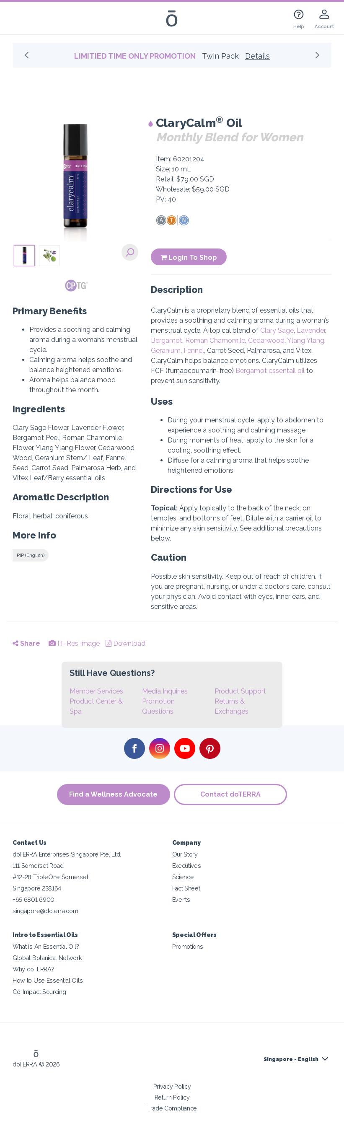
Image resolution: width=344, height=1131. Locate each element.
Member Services (96, 691)
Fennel (194, 351)
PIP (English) (30, 555)
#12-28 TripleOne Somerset (50, 876)
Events (181, 899)
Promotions (187, 946)
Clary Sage (277, 330)
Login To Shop (188, 257)
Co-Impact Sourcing (39, 991)
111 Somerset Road (38, 865)
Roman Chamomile (215, 340)
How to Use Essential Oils (48, 980)
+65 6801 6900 (33, 899)
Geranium (166, 351)
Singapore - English (291, 1059)
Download (125, 643)
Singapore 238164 (37, 888)
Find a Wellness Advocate (113, 794)
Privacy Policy (172, 1086)
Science (183, 876)
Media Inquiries (165, 691)
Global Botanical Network (47, 957)
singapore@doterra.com (45, 910)
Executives (186, 865)
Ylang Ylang (305, 340)
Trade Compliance (172, 1108)
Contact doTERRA (231, 794)
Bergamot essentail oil (270, 371)
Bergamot (166, 340)
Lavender (311, 330)
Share (26, 643)
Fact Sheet (186, 888)
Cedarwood (266, 340)
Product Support (240, 691)
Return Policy (172, 1097)
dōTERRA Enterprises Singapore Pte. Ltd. (67, 854)
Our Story (185, 854)
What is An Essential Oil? (46, 946)
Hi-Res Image (74, 643)
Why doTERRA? (33, 969)
